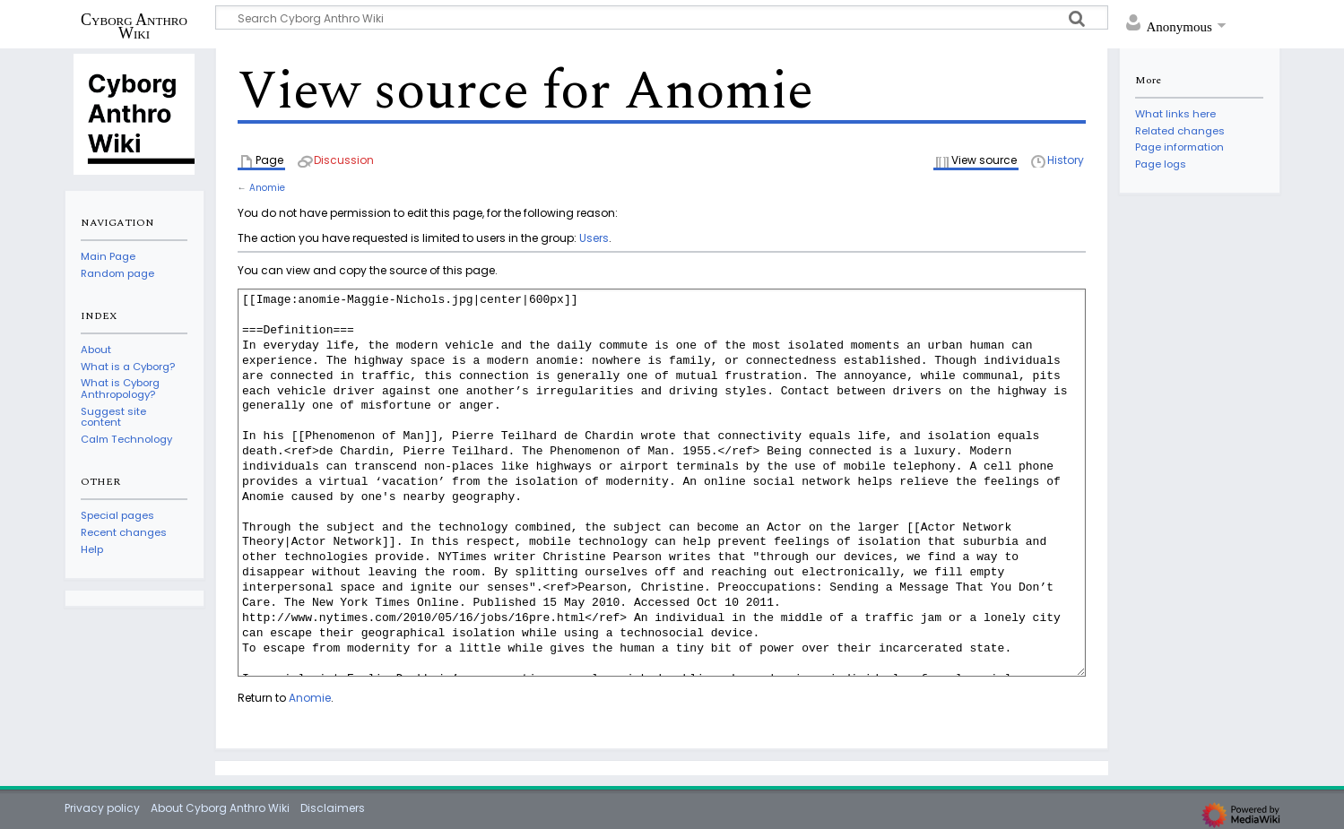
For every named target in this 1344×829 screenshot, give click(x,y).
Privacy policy (102, 808)
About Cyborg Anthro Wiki (220, 808)
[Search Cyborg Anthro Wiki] (661, 17)
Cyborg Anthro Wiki (134, 26)
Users (594, 238)
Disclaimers (332, 808)
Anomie (267, 187)
